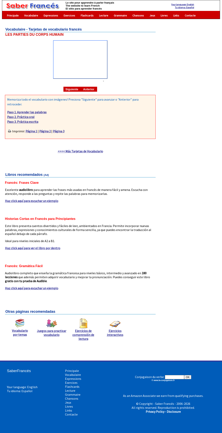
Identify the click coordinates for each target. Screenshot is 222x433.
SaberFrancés (19, 371)
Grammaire (120, 15)
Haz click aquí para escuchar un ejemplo (31, 201)
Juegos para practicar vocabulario (51, 331)
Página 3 (58, 131)
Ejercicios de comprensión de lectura (83, 333)
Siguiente (71, 89)
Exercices (69, 15)
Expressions (51, 15)
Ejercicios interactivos (115, 331)
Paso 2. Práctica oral (20, 117)
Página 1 (31, 131)
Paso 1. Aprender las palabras (27, 112)
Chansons (138, 15)
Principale (13, 15)
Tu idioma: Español (184, 7)
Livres (164, 15)
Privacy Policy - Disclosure (163, 412)
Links (176, 15)
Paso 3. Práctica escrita (22, 122)
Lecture (103, 15)
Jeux (152, 15)
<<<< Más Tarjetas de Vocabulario (80, 151)
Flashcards (87, 15)
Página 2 (45, 131)
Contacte (190, 15)
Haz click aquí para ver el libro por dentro (32, 248)
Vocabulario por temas (20, 331)
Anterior (88, 89)
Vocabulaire (31, 15)
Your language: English (182, 4)
